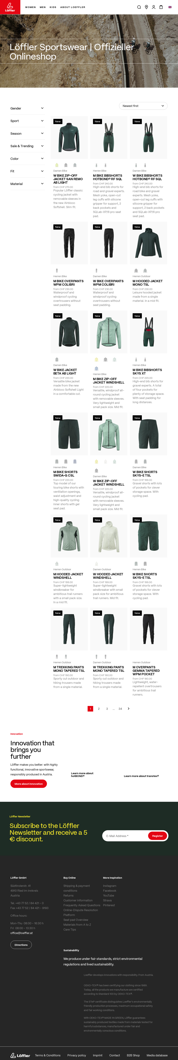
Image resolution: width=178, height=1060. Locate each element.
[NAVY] (74, 461)
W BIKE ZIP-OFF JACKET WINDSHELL (108, 482)
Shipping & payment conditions (76, 888)
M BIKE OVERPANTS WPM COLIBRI (68, 282)
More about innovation (29, 784)
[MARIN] (96, 368)
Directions (21, 945)
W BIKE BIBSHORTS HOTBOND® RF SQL (147, 177)
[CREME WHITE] (105, 461)
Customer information (77, 900)
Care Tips (69, 929)
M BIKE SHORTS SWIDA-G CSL (65, 473)
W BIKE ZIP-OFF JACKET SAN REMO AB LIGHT (68, 179)
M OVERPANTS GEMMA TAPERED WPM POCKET (146, 670)
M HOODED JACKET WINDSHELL (68, 575)
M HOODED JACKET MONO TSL (148, 282)
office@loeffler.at (21, 933)
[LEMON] (96, 359)
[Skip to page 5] (114, 709)
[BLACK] (136, 461)
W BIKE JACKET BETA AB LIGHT (65, 371)
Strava (107, 900)
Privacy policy (76, 1055)
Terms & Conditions (47, 1055)
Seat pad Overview (75, 920)
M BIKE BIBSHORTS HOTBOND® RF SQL (107, 177)
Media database (157, 1055)
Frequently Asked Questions (81, 905)
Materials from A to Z (77, 924)
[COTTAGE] (114, 359)
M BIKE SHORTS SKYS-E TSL (145, 575)
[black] (65, 165)
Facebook (109, 890)
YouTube (108, 895)
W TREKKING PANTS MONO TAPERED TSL (108, 668)
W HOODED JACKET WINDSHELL (108, 575)
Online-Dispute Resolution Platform (80, 912)
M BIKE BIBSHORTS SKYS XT (147, 371)
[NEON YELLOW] (56, 165)
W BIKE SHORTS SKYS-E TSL (145, 473)
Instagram (109, 886)
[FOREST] (74, 165)
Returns (68, 895)
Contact (114, 1055)
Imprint (97, 1055)
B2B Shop (133, 1055)
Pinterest (109, 905)
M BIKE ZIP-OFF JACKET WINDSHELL (108, 380)
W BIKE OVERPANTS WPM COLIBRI (108, 282)
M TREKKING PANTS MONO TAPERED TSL (69, 668)
